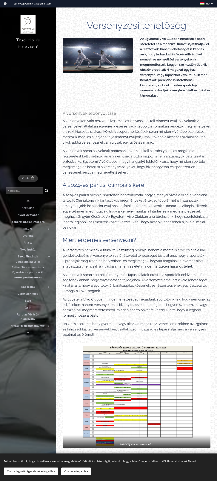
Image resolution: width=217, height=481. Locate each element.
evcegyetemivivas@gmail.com (34, 3)
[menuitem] (28, 208)
